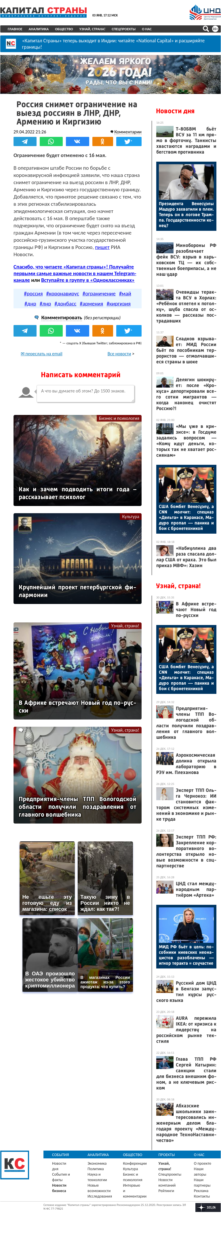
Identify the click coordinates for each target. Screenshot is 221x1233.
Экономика (96, 1163)
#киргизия (118, 303)
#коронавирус (62, 293)
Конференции (135, 1163)
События (60, 1154)
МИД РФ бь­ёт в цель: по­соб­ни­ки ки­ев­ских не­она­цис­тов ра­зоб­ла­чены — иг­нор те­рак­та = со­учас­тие (186, 955)
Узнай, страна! (92, 29)
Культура (130, 516)
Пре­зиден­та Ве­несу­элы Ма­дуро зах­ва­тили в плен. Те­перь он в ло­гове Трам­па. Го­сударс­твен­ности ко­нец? (186, 214)
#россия (33, 293)
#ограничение (99, 293)
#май (125, 293)
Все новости (119, 353)
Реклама (201, 1190)
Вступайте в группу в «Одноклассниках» (88, 280)
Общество (64, 29)
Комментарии (128, 132)
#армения (91, 303)
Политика (95, 1168)
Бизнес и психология (119, 418)
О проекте (202, 1163)
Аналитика (39, 29)
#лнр (45, 303)
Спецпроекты (124, 29)
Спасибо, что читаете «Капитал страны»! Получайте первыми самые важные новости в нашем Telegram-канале (75, 273)
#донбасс (65, 303)
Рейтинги (166, 1190)
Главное (15, 29)
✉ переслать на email (41, 353)
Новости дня (175, 111)
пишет (102, 247)
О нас (147, 29)
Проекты (167, 1154)
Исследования (99, 1196)
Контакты (202, 1196)
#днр (30, 303)
